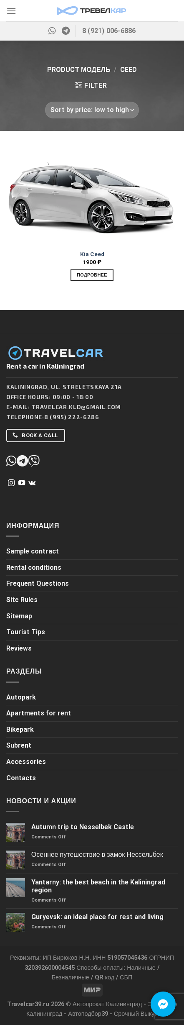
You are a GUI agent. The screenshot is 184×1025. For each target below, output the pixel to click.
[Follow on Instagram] (11, 483)
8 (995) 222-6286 (71, 416)
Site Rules (22, 600)
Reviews (19, 648)
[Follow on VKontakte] (31, 483)
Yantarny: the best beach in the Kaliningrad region (98, 886)
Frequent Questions (37, 583)
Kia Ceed (92, 254)
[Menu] (11, 10)
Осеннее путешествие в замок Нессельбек (97, 854)
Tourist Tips (25, 632)
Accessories (26, 762)
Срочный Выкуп (136, 1013)
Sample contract (32, 551)
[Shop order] (92, 110)
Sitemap (19, 616)
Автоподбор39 (88, 1013)
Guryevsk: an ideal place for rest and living (97, 917)
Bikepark (20, 729)
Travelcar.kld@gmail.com (76, 406)
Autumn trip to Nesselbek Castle (82, 827)
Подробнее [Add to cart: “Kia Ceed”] (92, 275)
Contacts (21, 778)
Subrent (18, 745)
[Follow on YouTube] (21, 483)
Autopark (21, 697)
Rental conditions (33, 567)
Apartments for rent (38, 713)
